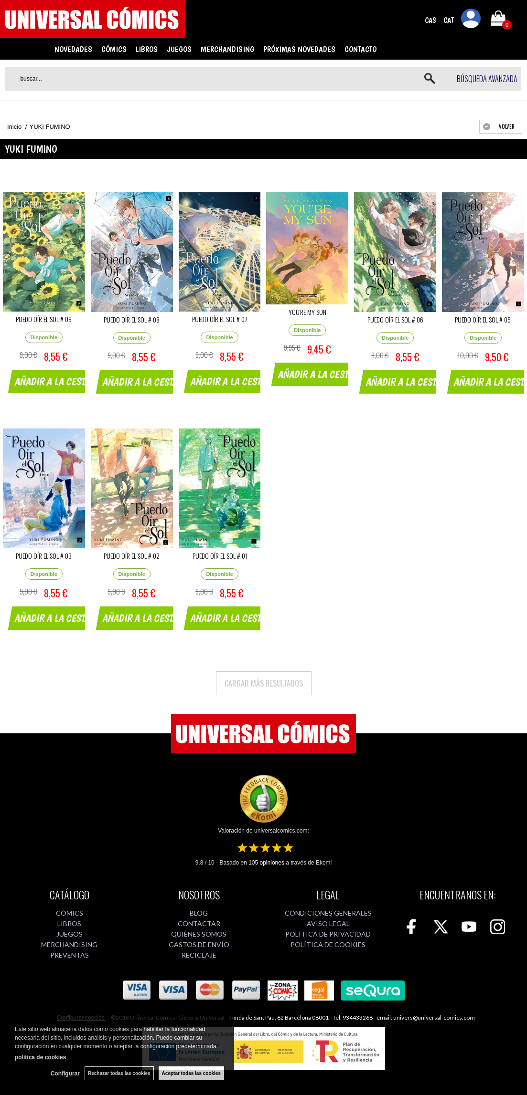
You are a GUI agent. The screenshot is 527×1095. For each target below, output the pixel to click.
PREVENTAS (69, 955)
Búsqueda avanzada (487, 78)
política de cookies (40, 1057)
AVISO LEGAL (328, 923)
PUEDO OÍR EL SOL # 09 (44, 319)
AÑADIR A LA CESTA (52, 381)
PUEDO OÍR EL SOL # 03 (44, 556)
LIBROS (147, 49)
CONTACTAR (199, 923)
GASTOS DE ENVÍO (199, 944)
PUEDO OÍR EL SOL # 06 (395, 319)
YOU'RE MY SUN (307, 312)
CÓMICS (114, 49)
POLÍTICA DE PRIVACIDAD (328, 934)
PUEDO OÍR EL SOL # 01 (220, 556)
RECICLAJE (199, 955)
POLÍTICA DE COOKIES (328, 944)
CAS (430, 20)
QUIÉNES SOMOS (198, 934)
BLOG (199, 913)
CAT (448, 20)
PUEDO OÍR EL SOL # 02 (132, 556)
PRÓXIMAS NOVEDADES (299, 49)
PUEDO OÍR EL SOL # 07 (219, 319)
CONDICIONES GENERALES (328, 913)
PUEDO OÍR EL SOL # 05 (483, 319)
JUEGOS (179, 49)
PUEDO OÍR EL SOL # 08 (132, 319)
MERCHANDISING (227, 49)
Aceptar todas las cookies (191, 1073)
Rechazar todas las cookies (119, 1073)
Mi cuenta (471, 20)
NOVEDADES (73, 49)
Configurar (65, 1073)
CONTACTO (360, 49)
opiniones (266, 862)
